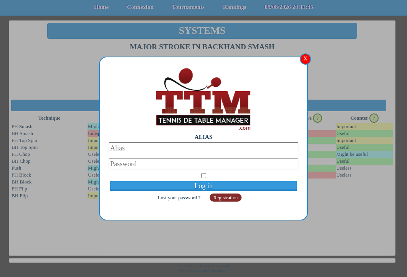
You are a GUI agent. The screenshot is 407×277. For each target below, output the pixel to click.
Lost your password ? (180, 197)
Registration (225, 197)
